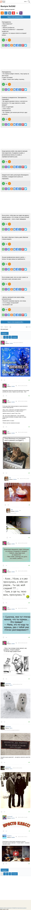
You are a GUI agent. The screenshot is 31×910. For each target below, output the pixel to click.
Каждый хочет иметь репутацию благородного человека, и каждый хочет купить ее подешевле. (15, 176)
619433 (15, 479)
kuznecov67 (9, 816)
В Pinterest (23, 45)
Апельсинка (8, 683)
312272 (13, 818)
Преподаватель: (6, 22)
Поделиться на (20, 45)
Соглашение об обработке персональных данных (16, 908)
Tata (10, 477)
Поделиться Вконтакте (14, 45)
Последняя (14, 337)
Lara (6, 341)
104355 (11, 343)
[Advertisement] (15, 59)
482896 (13, 837)
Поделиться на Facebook (17, 45)
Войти (25, 1)
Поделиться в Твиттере (25, 45)
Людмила (9, 835)
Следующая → (5, 333)
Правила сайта (3, 908)
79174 (10, 685)
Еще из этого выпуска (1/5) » (15, 17)
